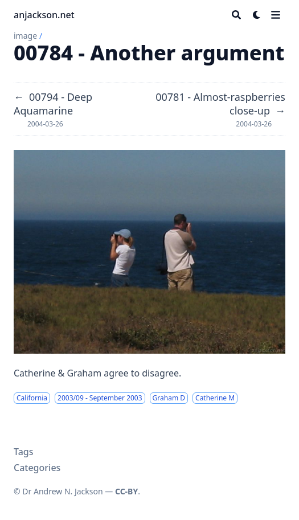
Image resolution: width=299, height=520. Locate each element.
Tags (24, 451)
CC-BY (126, 491)
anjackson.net (44, 15)
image (25, 35)
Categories (37, 467)
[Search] (236, 14)
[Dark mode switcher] (256, 14)
